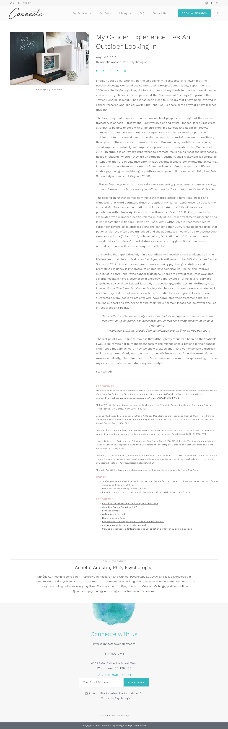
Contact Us (159, 13)
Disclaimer (105, 715)
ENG (12, 3)
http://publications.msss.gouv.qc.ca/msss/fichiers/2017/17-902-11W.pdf (142, 398)
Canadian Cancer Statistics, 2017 (119, 507)
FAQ (141, 13)
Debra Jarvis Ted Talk (113, 514)
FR (18, 3)
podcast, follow (177, 586)
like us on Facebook (140, 591)
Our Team (105, 13)
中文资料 (27, 3)
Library (123, 13)
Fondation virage (111, 510)
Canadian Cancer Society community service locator (130, 503)
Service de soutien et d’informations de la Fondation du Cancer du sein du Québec (147, 529)
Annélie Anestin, (111, 62)
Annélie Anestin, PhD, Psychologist (114, 567)
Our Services (79, 13)
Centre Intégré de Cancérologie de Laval (124, 525)
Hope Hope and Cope (113, 518)
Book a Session (195, 13)
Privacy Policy (121, 715)
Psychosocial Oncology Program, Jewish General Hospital (133, 521)
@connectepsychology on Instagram (98, 591)
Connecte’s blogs (153, 586)
